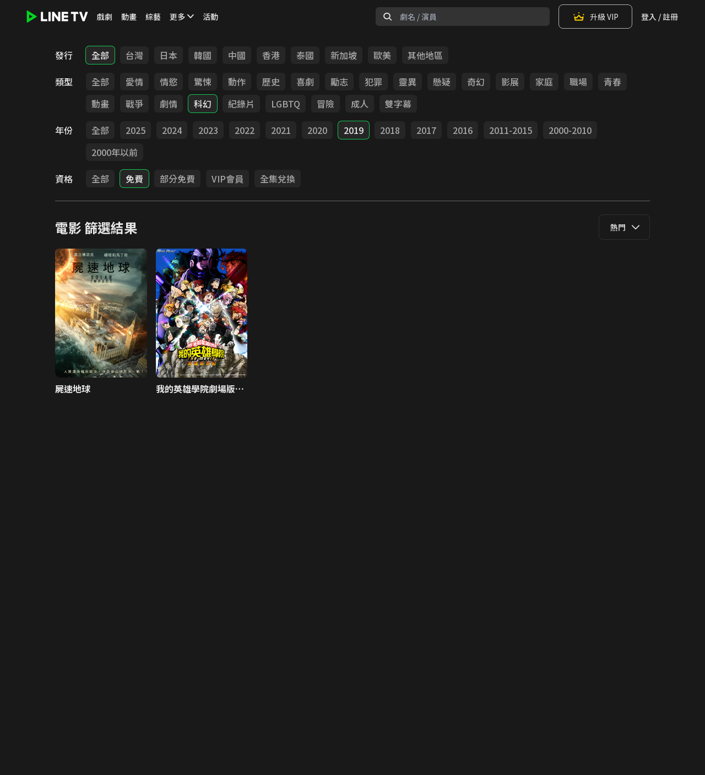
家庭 (544, 81)
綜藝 (153, 16)
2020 (317, 130)
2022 (244, 130)
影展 (510, 81)
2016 (463, 130)
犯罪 (373, 81)
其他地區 (425, 55)
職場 (578, 81)
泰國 (305, 55)
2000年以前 (114, 152)
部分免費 (177, 178)
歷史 (271, 81)
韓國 (203, 55)
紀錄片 (241, 103)
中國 (237, 55)
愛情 (134, 81)
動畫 (129, 16)
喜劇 (305, 81)
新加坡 (343, 55)
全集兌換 (277, 178)
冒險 (325, 103)
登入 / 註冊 (659, 16)
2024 (172, 130)
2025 (135, 130)
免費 (134, 178)
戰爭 (134, 103)
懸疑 (442, 81)
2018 (390, 130)
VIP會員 (227, 178)
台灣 (134, 55)
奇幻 (476, 81)
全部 (100, 55)
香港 (271, 55)
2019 (354, 130)
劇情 (168, 103)
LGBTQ (285, 103)
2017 (426, 130)
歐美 (382, 55)
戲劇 (104, 16)
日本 (168, 55)
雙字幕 (398, 103)
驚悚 (203, 81)
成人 (359, 103)
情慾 (168, 81)
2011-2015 (510, 130)
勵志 (339, 81)
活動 (210, 16)
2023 (208, 130)
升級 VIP (595, 16)
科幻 (203, 103)
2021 (281, 130)
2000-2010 (570, 130)
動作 (237, 81)
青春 (612, 81)
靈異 (407, 81)
